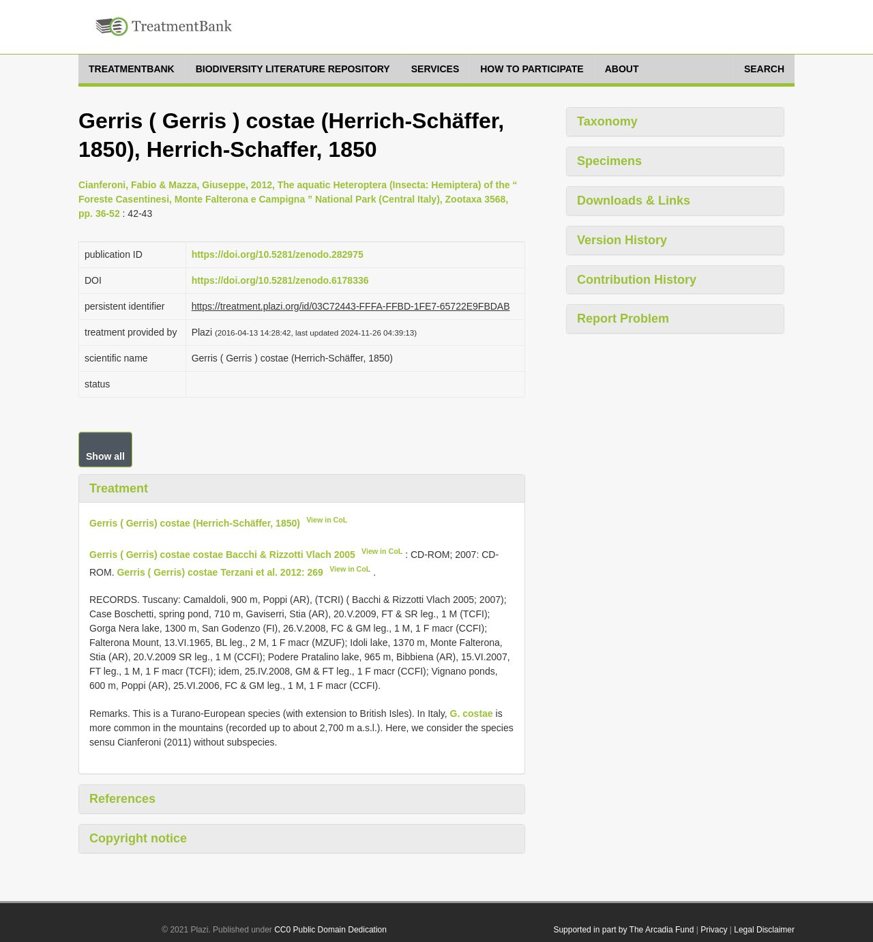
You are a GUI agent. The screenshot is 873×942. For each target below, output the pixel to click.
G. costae (471, 713)
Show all (105, 456)
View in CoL (326, 520)
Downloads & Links (633, 200)
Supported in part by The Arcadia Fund (623, 929)
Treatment (118, 488)
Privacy (713, 929)
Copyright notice (138, 838)
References (122, 799)
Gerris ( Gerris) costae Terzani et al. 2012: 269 (220, 571)
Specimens (609, 161)
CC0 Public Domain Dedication (330, 929)
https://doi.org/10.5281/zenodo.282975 (278, 254)
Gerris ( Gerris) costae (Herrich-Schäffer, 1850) (194, 523)
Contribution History (636, 279)
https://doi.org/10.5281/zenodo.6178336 (280, 280)
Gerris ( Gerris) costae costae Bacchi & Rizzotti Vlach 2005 (222, 554)
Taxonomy (607, 121)
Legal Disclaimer (764, 929)
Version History (622, 240)
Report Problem (623, 318)
